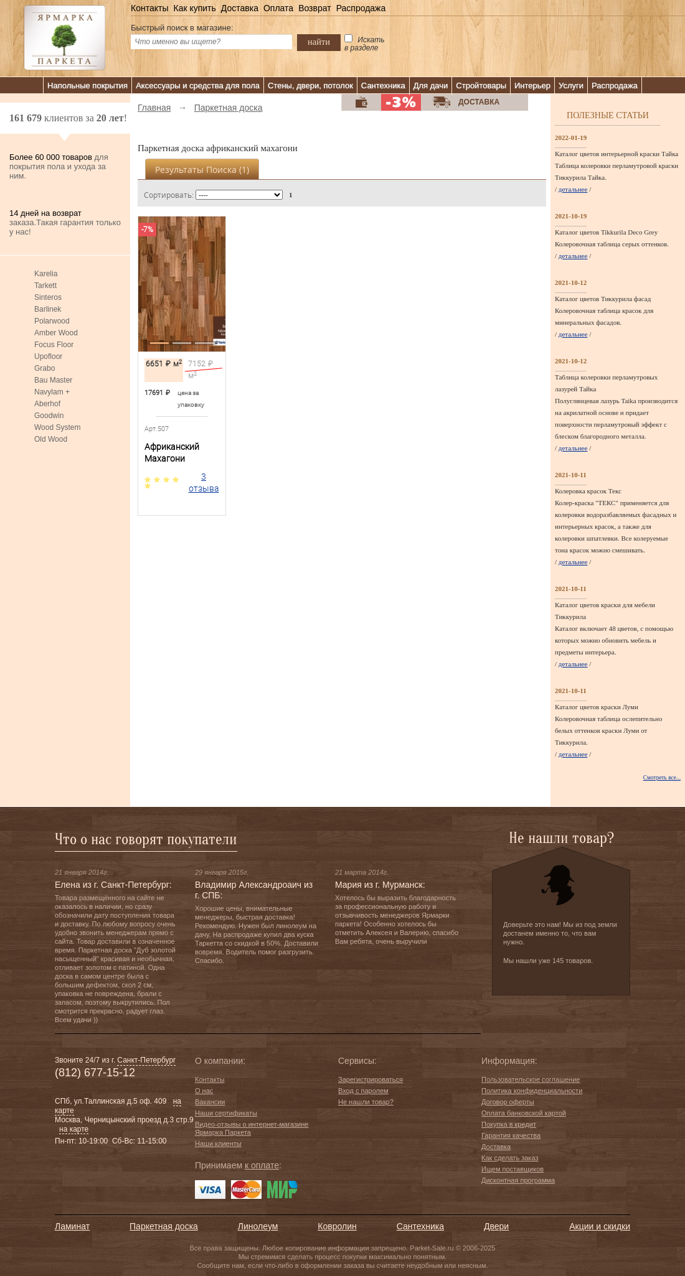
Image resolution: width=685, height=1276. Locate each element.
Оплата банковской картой (523, 1113)
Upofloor (48, 356)
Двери (496, 1226)
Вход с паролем (363, 1090)
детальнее (573, 189)
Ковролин (337, 1226)
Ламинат (72, 1226)
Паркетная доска (164, 1226)
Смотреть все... (662, 778)
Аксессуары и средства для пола (198, 85)
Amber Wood (56, 332)
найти (319, 42)
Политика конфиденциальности (531, 1090)
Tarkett (45, 285)
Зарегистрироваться (370, 1079)
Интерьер (532, 85)
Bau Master (53, 380)
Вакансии (210, 1102)
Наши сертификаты (226, 1113)
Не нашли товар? (366, 1102)
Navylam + (52, 392)
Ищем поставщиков (512, 1169)
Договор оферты (507, 1102)
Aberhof (47, 403)
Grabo (44, 368)
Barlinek (47, 309)
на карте (73, 1129)
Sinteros (48, 297)
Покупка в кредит (508, 1124)
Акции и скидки (599, 1226)
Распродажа (361, 8)
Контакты (149, 8)
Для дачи (430, 85)
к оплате (262, 1165)
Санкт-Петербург (146, 1060)
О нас (204, 1090)
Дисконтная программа (518, 1180)
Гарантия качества (511, 1135)
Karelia (45, 273)
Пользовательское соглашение (530, 1079)
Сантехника (383, 85)
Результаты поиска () (202, 169)
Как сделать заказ (509, 1158)
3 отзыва (204, 482)
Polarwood (52, 321)
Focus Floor (53, 344)
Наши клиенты (218, 1143)
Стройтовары (481, 85)
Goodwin (49, 415)
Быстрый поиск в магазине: (182, 27)
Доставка (239, 8)
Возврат (314, 8)
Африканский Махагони (171, 452)
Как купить (194, 8)
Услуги (571, 85)
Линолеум (258, 1226)
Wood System (57, 427)
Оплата (278, 8)
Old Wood (50, 439)
